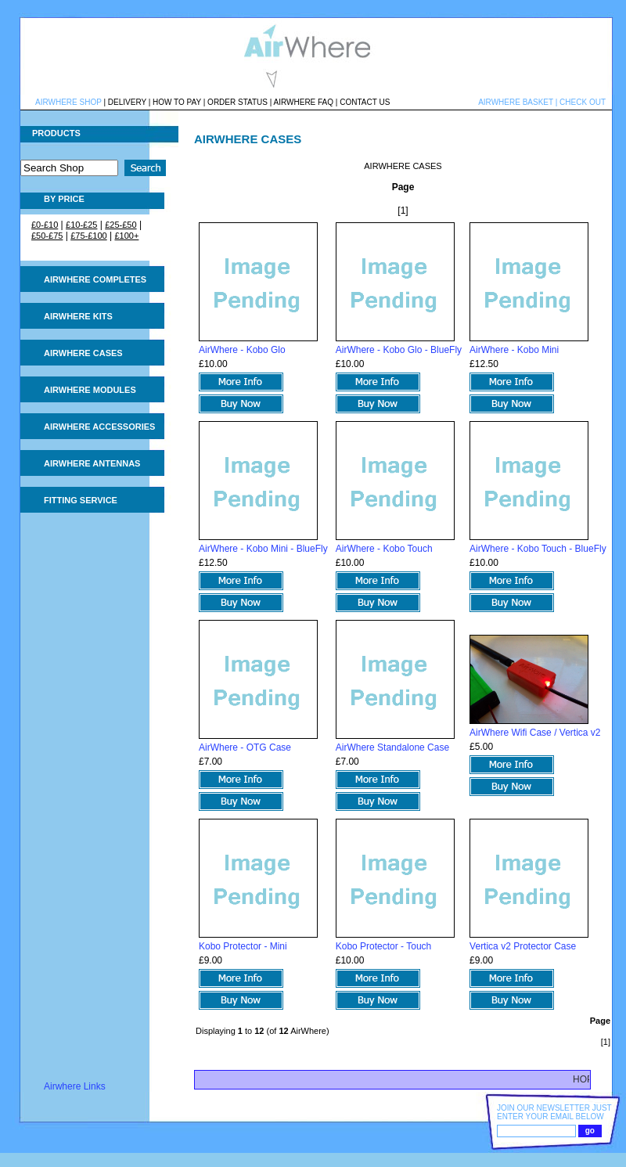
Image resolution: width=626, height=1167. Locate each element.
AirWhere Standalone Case (392, 747)
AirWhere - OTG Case (245, 747)
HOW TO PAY (177, 102)
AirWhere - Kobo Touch (384, 548)
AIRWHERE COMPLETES (95, 279)
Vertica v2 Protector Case (523, 946)
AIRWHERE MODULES (90, 389)
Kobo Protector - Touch (384, 946)
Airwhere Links (75, 1086)
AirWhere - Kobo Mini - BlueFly (263, 548)
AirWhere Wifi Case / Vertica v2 (535, 732)
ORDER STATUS (237, 102)
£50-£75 (47, 235)
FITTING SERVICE (80, 500)
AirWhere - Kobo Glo (242, 349)
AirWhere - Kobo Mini (514, 349)
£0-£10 (44, 224)
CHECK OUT (582, 102)
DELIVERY (127, 102)
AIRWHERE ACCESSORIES (99, 426)
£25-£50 (120, 224)
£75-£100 (88, 235)
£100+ (126, 235)
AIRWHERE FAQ (304, 102)
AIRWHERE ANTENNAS (92, 463)
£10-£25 (81, 224)
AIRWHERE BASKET (515, 102)
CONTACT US (365, 102)
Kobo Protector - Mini (243, 946)
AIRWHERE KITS (78, 316)
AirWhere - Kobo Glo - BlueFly (399, 349)
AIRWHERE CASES (83, 353)
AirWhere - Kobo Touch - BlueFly (538, 548)
